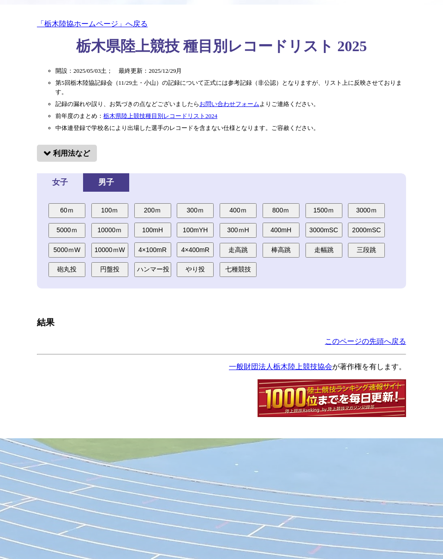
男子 (106, 182)
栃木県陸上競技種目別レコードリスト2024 (160, 115)
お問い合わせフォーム (229, 103)
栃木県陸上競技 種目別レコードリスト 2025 (221, 46)
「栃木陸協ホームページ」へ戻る (92, 24)
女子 (60, 182)
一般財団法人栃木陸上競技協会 (280, 367)
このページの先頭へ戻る (365, 341)
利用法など (71, 153)
